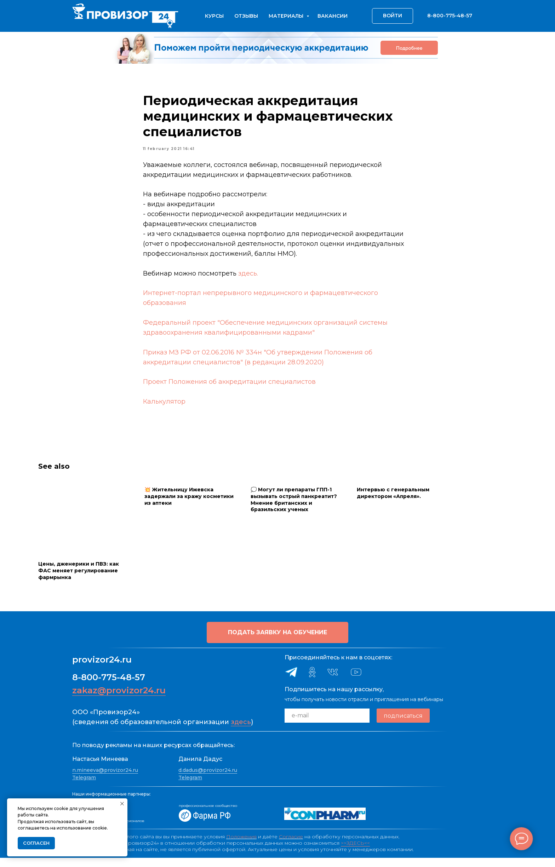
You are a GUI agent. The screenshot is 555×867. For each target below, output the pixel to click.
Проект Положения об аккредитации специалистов (229, 386)
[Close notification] (122, 803)
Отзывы (246, 16)
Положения (241, 846)
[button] (277, 642)
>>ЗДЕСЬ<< (355, 852)
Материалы (287, 16)
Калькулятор (164, 406)
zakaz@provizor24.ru (119, 700)
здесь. (248, 278)
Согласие (291, 846)
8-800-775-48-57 (108, 687)
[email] (327, 725)
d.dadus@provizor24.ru (207, 779)
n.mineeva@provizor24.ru (105, 779)
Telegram (84, 787)
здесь (241, 731)
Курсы (214, 16)
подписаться (403, 725)
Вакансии (332, 16)
